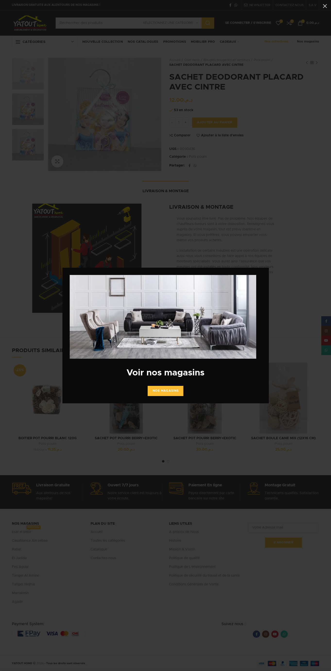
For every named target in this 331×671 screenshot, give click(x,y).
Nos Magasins (166, 390)
